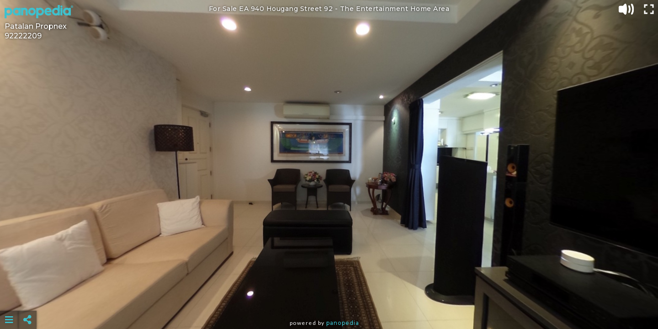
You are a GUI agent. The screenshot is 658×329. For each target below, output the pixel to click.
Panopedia (342, 322)
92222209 (23, 36)
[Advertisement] (329, 297)
